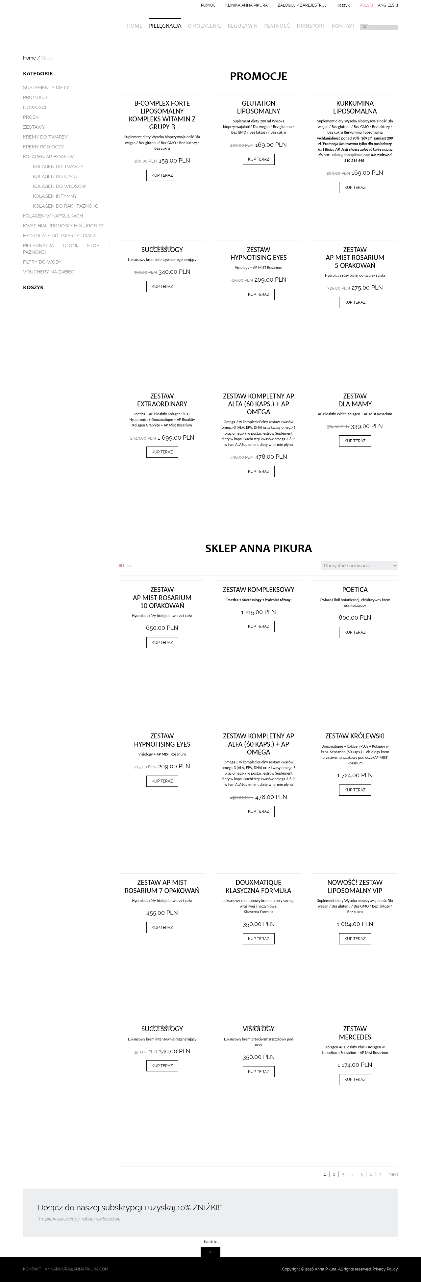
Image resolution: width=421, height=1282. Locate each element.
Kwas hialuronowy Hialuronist (63, 225)
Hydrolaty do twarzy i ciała (59, 235)
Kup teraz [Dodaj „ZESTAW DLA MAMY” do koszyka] (355, 441)
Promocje (36, 97)
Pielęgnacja (165, 26)
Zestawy (34, 127)
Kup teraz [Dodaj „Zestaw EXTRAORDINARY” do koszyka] (162, 452)
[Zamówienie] (359, 565)
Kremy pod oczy (43, 146)
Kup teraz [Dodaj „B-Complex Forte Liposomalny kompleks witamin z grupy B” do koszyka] (162, 175)
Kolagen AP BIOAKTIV (48, 156)
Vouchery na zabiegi (49, 271)
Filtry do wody (42, 262)
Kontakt (343, 26)
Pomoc (208, 5)
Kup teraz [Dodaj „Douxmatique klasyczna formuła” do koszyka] (258, 938)
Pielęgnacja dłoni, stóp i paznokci (66, 249)
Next (393, 1174)
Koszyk (343, 5)
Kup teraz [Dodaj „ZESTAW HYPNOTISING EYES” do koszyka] (258, 294)
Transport (310, 26)
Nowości (34, 107)
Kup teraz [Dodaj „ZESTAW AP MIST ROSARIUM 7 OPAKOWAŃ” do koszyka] (162, 927)
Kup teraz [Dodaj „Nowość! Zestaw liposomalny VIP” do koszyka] (355, 938)
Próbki (31, 117)
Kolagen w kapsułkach (53, 215)
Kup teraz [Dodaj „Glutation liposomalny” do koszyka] (258, 159)
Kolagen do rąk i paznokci (66, 206)
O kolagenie (204, 26)
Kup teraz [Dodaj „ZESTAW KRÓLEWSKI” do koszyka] (355, 790)
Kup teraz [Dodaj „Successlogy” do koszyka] (162, 286)
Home (134, 26)
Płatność (276, 26)
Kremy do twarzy (45, 137)
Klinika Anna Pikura (246, 5)
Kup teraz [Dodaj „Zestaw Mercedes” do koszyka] (355, 1079)
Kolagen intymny (55, 196)
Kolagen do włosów (60, 186)
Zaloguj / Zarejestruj (302, 5)
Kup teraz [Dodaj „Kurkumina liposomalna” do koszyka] (355, 187)
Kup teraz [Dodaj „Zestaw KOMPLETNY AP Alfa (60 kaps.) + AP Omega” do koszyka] (258, 471)
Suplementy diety (46, 87)
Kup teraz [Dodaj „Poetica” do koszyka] (355, 632)
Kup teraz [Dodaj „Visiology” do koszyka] (258, 1071)
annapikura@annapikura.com (77, 1269)
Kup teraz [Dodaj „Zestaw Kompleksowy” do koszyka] (258, 626)
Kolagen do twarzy (58, 166)
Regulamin (243, 26)
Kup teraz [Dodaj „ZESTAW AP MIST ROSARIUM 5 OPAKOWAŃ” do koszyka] (355, 302)
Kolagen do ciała (55, 176)
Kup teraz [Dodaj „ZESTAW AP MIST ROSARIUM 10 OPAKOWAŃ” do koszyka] (162, 642)
